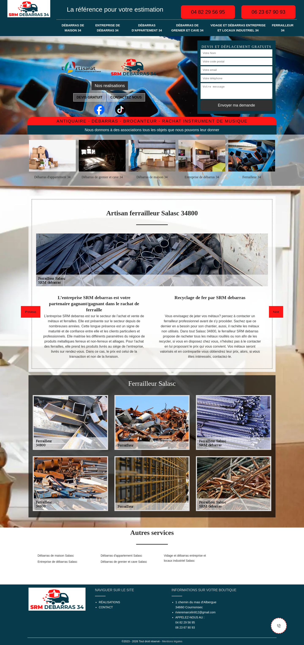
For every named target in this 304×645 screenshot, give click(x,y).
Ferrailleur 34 (282, 28)
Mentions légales (172, 641)
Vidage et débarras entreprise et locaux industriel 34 (238, 28)
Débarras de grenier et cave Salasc (124, 561)
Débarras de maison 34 (73, 28)
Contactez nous (126, 97)
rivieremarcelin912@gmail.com (195, 612)
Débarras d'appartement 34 (147, 28)
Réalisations (109, 602)
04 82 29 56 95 (208, 12)
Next (276, 311)
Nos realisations (110, 85)
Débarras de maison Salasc (56, 555)
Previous (30, 311)
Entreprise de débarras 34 (107, 28)
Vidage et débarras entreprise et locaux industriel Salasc (185, 558)
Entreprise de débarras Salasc (57, 561)
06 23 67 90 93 (268, 12)
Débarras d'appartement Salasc (121, 555)
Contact (106, 607)
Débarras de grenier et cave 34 (187, 28)
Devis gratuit (89, 97)
